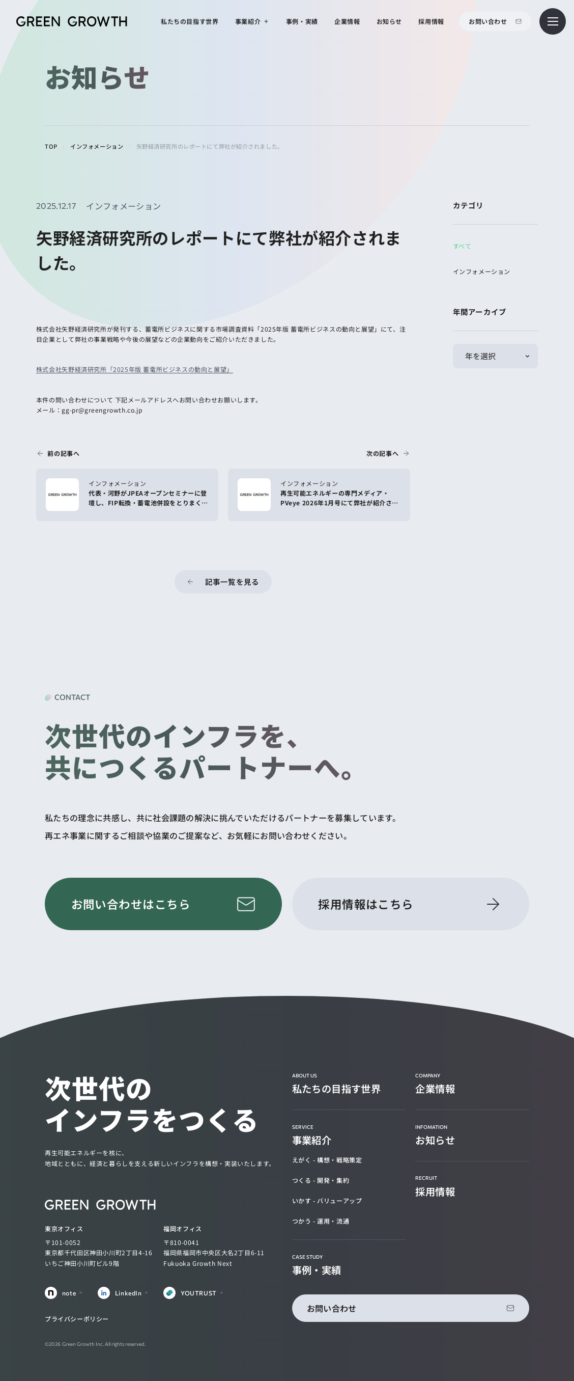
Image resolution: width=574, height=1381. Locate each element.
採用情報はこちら (366, 904)
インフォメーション (481, 271)
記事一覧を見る (232, 581)
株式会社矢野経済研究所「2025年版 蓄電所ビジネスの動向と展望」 (134, 369)
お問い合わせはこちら (131, 904)
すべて (462, 245)
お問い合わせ (488, 21)
